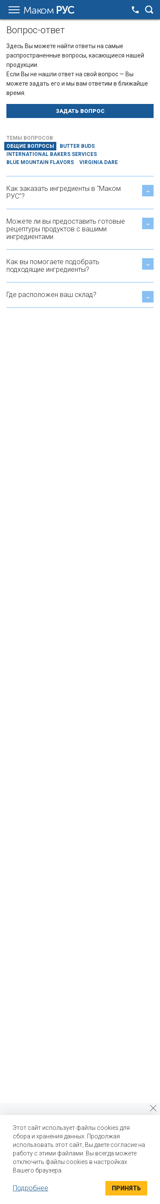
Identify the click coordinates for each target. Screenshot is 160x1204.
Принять (126, 1188)
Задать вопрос (80, 111)
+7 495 (135, 9)
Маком (48, 10)
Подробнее (30, 1188)
